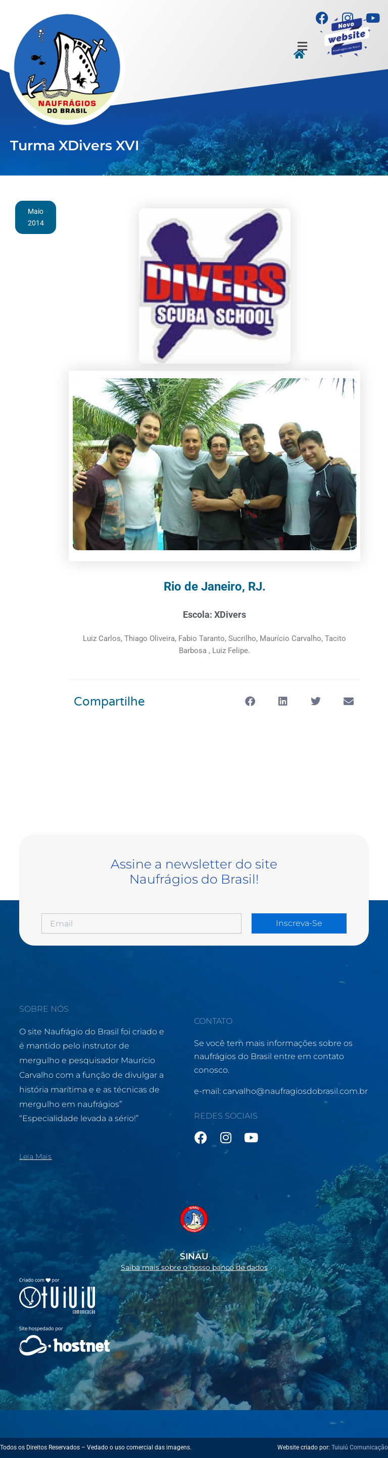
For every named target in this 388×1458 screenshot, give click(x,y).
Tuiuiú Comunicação (359, 1447)
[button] (302, 46)
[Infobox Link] (193, 1235)
